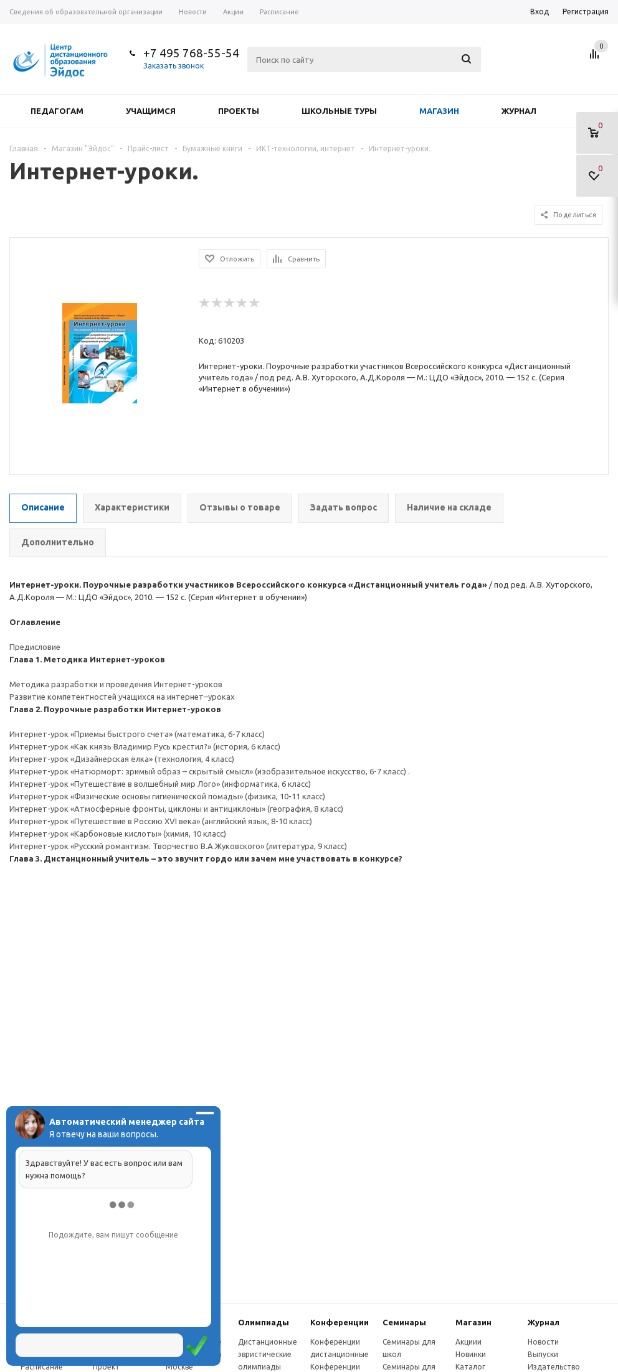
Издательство (554, 1367)
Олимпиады (263, 1322)
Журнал (519, 110)
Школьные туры (339, 110)
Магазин (439, 110)
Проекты (238, 110)
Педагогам (57, 110)
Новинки (470, 1354)
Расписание (42, 1367)
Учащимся (151, 110)
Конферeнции (339, 1322)
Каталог (470, 1367)
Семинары (404, 1322)
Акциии (468, 1342)
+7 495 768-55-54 (191, 53)
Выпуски (543, 1354)
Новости (543, 1342)
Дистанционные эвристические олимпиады (267, 1354)
